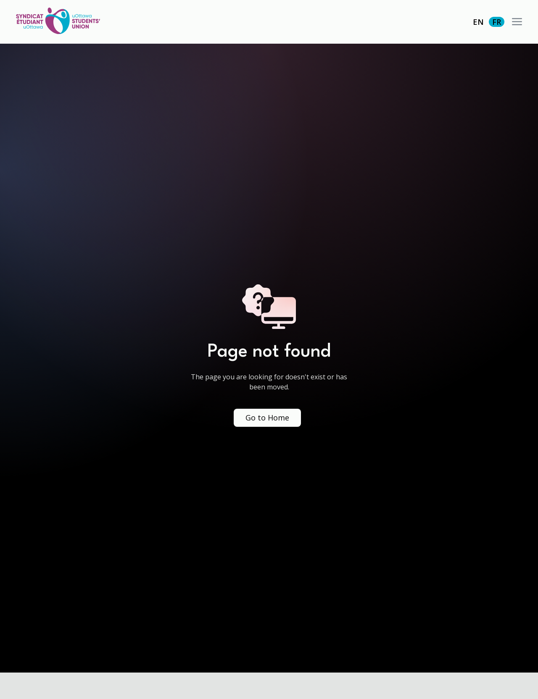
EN (478, 22)
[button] (517, 22)
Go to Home (267, 418)
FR (496, 22)
